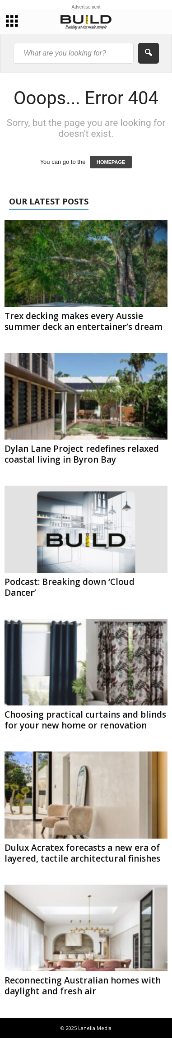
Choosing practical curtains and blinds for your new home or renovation (85, 720)
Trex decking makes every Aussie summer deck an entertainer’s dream (84, 321)
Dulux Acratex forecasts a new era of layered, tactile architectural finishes (82, 853)
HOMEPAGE (111, 162)
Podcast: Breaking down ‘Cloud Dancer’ (70, 587)
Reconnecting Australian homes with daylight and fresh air (83, 985)
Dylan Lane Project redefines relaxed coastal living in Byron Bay (82, 454)
